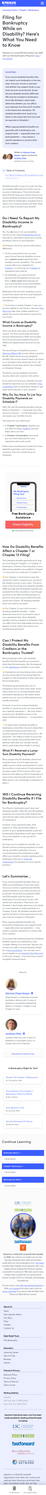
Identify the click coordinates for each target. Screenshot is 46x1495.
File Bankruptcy (11, 1340)
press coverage (9, 1291)
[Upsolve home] (9, 2)
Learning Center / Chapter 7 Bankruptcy (20, 10)
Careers (7, 1324)
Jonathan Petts (20, 158)
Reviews (7, 1359)
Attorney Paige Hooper (17, 993)
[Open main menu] (42, 3)
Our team (39, 1263)
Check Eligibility (23, 524)
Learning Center (11, 1352)
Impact (7, 1362)
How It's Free (9, 1356)
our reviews (14, 1288)
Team (6, 1311)
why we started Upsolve (31, 1285)
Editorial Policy (10, 1375)
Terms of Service (11, 1381)
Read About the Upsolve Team (23, 1054)
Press (6, 1321)
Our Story (8, 1318)
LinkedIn (32, 993)
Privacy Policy (10, 1378)
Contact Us (9, 1328)
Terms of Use (9, 1385)
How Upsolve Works (12, 1314)
